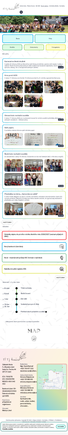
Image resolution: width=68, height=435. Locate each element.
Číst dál (60, 67)
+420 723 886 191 (26, 393)
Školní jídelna (44, 6)
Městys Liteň (7, 413)
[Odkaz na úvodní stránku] (10, 7)
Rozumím (61, 426)
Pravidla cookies (7, 429)
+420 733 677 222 (26, 371)
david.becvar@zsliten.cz (29, 373)
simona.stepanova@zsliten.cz (31, 384)
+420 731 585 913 (26, 382)
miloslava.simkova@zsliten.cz (31, 395)
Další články (7, 222)
